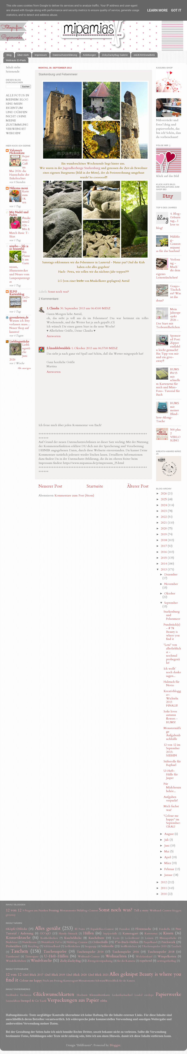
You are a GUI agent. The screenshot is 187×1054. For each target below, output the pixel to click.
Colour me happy (30, 981)
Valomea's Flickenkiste (17, 151)
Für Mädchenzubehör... (172, 787)
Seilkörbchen (72, 946)
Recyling (33, 946)
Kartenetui (151, 933)
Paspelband (150, 942)
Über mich (23, 54)
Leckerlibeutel (132, 938)
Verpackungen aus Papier (73, 1000)
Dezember (170, 574)
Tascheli (176, 946)
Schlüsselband (51, 946)
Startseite (94, 486)
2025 (164, 499)
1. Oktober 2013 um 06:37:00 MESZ (94, 348)
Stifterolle (107, 946)
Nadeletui (12, 942)
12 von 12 (13, 910)
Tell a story (141, 910)
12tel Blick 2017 (32, 975)
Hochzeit (82, 995)
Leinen (149, 938)
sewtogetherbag (166, 961)
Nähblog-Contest (87, 910)
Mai (167, 851)
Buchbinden (12, 995)
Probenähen (13, 946)
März (168, 863)
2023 (164, 511)
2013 (164, 569)
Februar (169, 869)
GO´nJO (45, 933)
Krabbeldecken (49, 938)
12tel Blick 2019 (54, 975)
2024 (164, 505)
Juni (167, 846)
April (168, 857)
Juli (166, 840)
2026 (164, 493)
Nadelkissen (29, 942)
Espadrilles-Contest (102, 929)
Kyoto (116, 938)
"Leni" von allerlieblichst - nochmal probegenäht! (172, 654)
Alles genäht (47, 928)
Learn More (157, 10)
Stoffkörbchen (129, 946)
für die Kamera (126, 961)
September (171, 603)
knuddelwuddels (59, 348)
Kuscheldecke (73, 938)
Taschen (19, 951)
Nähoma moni (18, 188)
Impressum (41, 54)
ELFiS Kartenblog (16, 292)
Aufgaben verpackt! (171, 799)
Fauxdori (124, 929)
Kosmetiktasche (18, 937)
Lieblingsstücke (19, 341)
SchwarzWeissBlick (107, 981)
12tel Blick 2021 (98, 975)
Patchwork (168, 942)
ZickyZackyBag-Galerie (115, 54)
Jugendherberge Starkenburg (81, 168)
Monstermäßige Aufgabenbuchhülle (172, 733)
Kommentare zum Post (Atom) (74, 495)
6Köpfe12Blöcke (16, 929)
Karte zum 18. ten (25, 196)
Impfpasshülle (110, 933)
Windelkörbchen (16, 961)
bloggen (176, 910)
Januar (168, 875)
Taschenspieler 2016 (125, 952)
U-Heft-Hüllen (56, 956)
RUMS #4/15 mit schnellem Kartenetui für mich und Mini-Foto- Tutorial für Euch (168, 382)
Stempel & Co (30, 1001)
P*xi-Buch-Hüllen (126, 942)
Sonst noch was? (58, 292)
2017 (164, 546)
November (171, 584)
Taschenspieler (54, 951)
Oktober (169, 593)
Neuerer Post (50, 486)
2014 (164, 564)
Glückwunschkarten (53, 994)
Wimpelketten (167, 956)
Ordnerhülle (100, 942)
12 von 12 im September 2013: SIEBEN (172, 750)
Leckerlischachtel (122, 995)
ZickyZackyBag (70, 961)
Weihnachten (116, 956)
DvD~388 (26, 299)
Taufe (43, 1001)
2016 (164, 552)
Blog (9, 54)
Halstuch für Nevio (171, 684)
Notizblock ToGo (51, 942)
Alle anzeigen (24, 368)
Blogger (115, 1045)
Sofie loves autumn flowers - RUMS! (171, 716)
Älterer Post (138, 486)
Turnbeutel (12, 956)
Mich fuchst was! (171, 808)
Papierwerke (168, 994)
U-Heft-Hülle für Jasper (171, 774)
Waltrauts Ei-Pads (16, 60)
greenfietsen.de (18, 317)
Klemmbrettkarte (99, 995)
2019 (164, 534)
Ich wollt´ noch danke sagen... (172, 672)
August (169, 834)
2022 (164, 517)
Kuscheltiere (96, 938)
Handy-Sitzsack (68, 933)
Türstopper (31, 956)
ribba (103, 1001)
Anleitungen (89, 54)
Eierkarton (25, 995)
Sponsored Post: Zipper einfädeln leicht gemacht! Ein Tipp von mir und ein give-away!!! (168, 348)
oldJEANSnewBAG (144, 54)
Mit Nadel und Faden (18, 213)
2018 (164, 540)
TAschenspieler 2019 (154, 946)
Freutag (54, 910)
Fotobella (164, 929)
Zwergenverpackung (100, 961)
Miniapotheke (168, 938)
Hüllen (88, 933)
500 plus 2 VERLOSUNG (175, 435)
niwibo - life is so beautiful (18, 247)
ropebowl (146, 961)
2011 (164, 888)
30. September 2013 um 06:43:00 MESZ (85, 308)
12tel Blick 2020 (76, 975)
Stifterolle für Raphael (172, 763)
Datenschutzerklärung (65, 54)
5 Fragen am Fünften (35, 910)
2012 (164, 882)
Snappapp (91, 946)
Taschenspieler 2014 (90, 952)
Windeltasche (41, 960)
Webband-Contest (160, 910)
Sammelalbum (13, 1001)
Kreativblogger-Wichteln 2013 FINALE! (172, 698)
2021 (164, 523)
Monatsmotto (68, 910)
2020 (164, 528)
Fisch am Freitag (53, 981)
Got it (176, 10)
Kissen (168, 933)
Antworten (54, 336)
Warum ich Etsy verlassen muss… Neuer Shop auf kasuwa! (19, 326)
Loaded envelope (144, 995)
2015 (164, 558)
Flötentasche (143, 929)
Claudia (54, 308)
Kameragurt (130, 933)
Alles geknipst (124, 974)
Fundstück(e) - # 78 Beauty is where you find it (172, 632)
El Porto (80, 929)
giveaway (11, 915)
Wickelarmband (144, 956)
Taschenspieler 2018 (161, 952)
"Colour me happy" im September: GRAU (172, 821)
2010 (164, 894)
